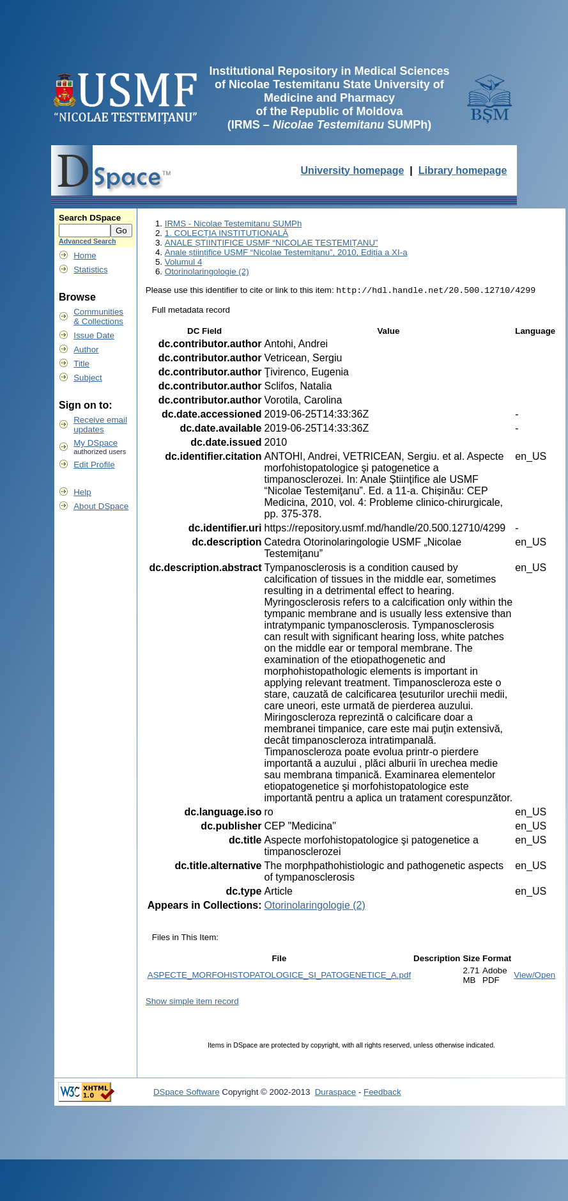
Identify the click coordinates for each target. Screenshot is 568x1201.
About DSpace (100, 506)
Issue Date (93, 335)
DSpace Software (186, 1093)
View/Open (534, 976)
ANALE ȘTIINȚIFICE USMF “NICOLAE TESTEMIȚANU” (271, 242)
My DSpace (95, 443)
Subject (87, 377)
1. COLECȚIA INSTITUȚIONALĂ (226, 233)
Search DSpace (90, 218)
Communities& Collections (98, 316)
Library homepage (462, 170)
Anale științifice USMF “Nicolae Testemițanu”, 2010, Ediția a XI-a (286, 252)
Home (84, 255)
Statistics (90, 269)
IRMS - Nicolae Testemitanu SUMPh (233, 223)
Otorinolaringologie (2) (207, 271)
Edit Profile (93, 464)
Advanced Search (87, 241)
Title (81, 363)
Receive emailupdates (100, 424)
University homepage (352, 170)
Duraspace (335, 1093)
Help (82, 492)
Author (85, 349)
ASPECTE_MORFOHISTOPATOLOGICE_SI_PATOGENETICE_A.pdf (279, 976)
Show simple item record (192, 1002)
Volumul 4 (184, 262)
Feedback (382, 1093)
